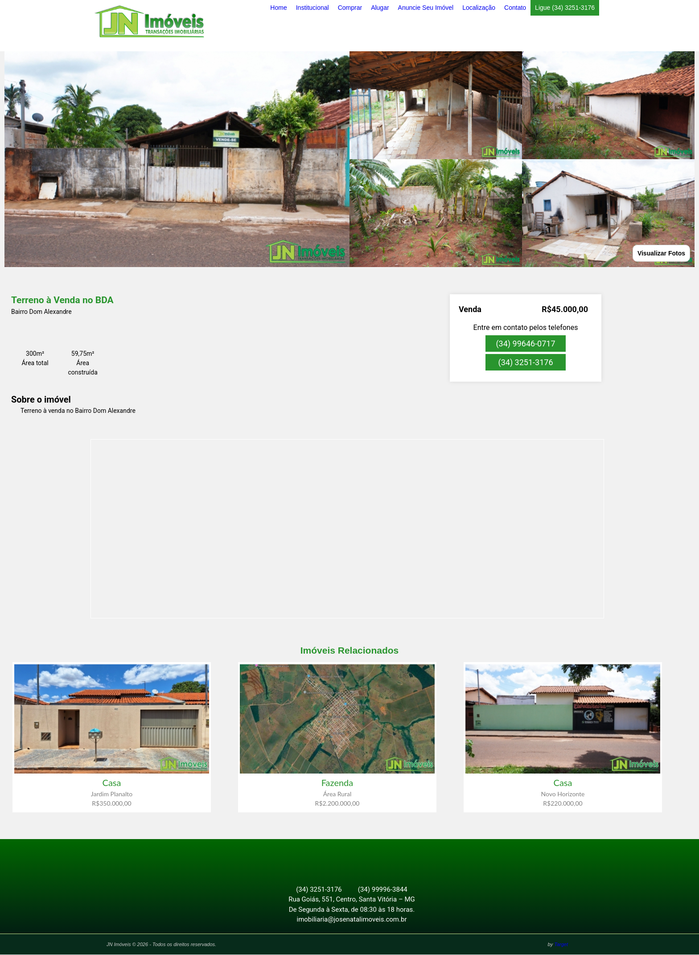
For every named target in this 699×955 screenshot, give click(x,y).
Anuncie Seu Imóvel (426, 7)
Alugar (380, 7)
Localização (478, 7)
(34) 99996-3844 (382, 890)
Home (278, 7)
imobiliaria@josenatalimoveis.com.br (352, 920)
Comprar (350, 7)
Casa (112, 782)
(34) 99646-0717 (525, 343)
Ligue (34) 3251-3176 (565, 7)
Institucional (312, 7)
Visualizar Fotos (661, 253)
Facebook (344, 858)
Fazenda (337, 782)
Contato (515, 7)
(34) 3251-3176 (525, 362)
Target (561, 944)
